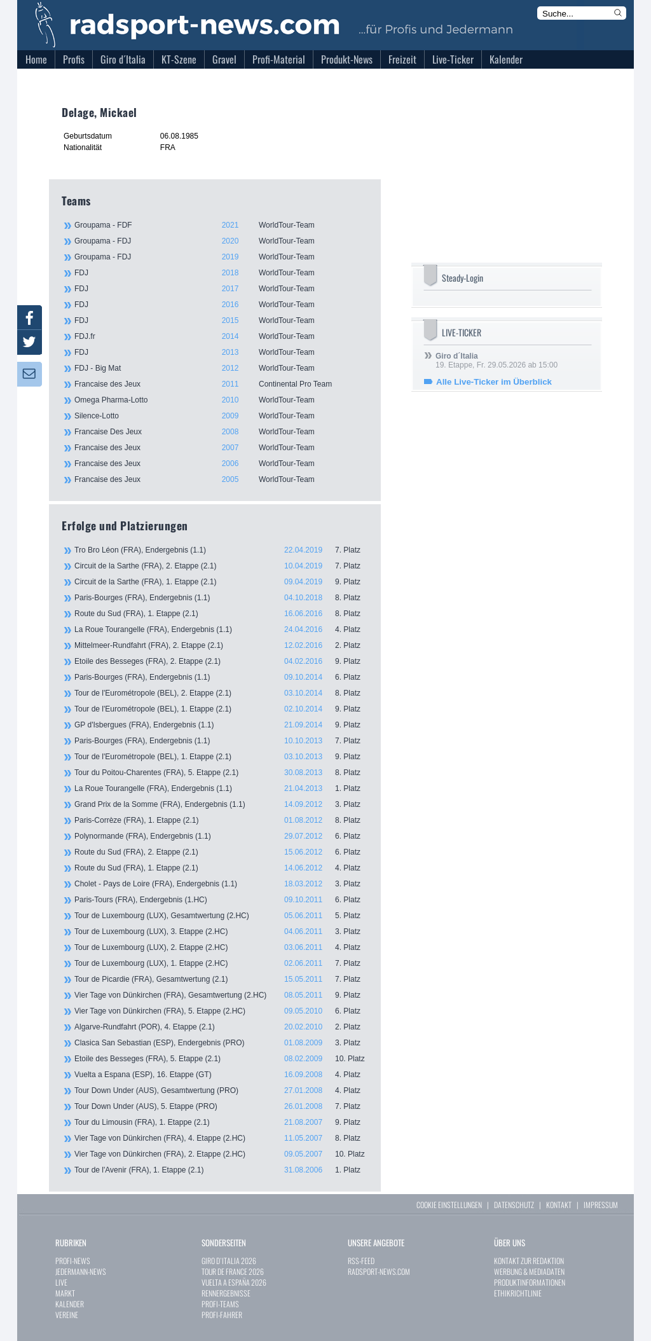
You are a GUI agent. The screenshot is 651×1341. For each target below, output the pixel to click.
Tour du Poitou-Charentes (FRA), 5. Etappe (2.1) (221, 772)
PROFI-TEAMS (220, 1303)
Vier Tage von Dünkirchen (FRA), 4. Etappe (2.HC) (221, 1138)
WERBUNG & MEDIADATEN (529, 1271)
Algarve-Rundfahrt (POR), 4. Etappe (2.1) (221, 1026)
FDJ (220, 272)
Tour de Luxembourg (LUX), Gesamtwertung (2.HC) (221, 915)
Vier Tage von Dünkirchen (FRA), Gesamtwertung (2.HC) (221, 995)
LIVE (61, 1282)
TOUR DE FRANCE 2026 (233, 1271)
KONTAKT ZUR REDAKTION (529, 1260)
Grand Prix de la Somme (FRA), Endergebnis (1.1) (221, 804)
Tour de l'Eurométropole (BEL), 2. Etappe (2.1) (221, 693)
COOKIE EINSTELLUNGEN (449, 1204)
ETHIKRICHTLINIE (518, 1293)
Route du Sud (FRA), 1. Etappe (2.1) (221, 613)
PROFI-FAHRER (222, 1314)
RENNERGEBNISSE (226, 1293)
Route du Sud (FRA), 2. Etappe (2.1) (221, 852)
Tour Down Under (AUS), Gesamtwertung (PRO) (221, 1090)
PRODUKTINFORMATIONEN (529, 1282)
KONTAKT (559, 1204)
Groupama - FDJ (220, 241)
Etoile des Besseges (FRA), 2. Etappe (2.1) (221, 661)
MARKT (65, 1293)
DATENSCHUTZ (514, 1204)
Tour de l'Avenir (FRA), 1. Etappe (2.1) (221, 1170)
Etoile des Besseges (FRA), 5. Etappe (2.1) (221, 1058)
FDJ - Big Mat (220, 368)
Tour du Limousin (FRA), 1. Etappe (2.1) (221, 1122)
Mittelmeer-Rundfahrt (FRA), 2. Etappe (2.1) (221, 645)
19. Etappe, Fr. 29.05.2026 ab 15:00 (496, 360)
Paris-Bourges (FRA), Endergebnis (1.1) (221, 597)
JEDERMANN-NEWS (80, 1271)
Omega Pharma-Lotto (220, 399)
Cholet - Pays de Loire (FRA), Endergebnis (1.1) (221, 883)
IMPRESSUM (601, 1204)
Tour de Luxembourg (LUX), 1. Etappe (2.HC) (221, 963)
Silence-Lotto (220, 415)
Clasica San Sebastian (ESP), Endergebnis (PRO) (221, 1042)
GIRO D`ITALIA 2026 (229, 1260)
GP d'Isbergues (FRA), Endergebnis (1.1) (221, 724)
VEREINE (66, 1314)
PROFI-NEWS (72, 1260)
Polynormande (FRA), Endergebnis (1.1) (221, 836)
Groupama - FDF (220, 225)
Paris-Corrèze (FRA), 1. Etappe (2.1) (221, 820)
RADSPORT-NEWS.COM (379, 1271)
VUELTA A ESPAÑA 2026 (234, 1282)
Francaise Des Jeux (220, 431)
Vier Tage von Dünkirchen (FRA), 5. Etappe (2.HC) (221, 1011)
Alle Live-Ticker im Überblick (494, 382)
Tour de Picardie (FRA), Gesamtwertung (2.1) (221, 979)
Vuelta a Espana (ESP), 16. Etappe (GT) (221, 1074)
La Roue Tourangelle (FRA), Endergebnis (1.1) (221, 629)
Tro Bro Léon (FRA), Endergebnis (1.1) (221, 550)
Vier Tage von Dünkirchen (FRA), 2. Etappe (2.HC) (221, 1154)
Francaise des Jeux (220, 384)
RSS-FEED (361, 1260)
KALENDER (69, 1303)
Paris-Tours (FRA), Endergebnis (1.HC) (221, 899)
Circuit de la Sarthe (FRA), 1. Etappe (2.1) (221, 581)
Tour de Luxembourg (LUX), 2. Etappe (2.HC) (221, 947)
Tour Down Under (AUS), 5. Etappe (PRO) (221, 1106)
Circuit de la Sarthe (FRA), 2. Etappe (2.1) (221, 565)
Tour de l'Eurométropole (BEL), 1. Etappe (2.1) (221, 709)
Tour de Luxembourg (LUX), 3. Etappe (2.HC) (221, 931)
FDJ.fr (220, 336)
